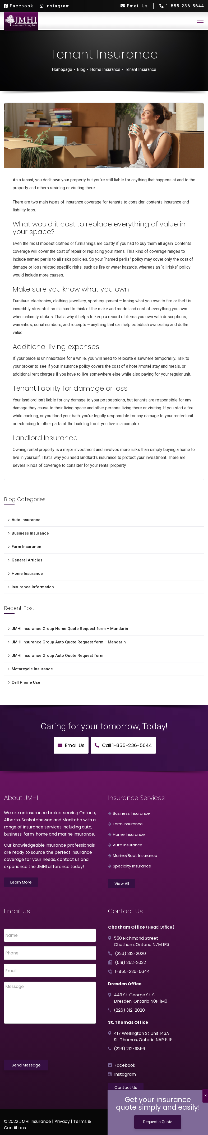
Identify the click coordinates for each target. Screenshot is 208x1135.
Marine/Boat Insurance (135, 855)
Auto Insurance (26, 519)
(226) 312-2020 (130, 953)
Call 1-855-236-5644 (123, 745)
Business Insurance (30, 533)
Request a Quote (157, 1121)
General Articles (27, 560)
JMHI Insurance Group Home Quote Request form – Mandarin (70, 628)
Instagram (55, 5)
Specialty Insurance (132, 866)
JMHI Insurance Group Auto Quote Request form (57, 655)
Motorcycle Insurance (32, 669)
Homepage (62, 69)
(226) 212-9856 (129, 1049)
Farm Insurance (26, 546)
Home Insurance (105, 69)
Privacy (62, 1121)
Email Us (134, 5)
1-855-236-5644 (181, 5)
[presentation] (44, 1041)
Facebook (18, 5)
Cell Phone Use (26, 682)
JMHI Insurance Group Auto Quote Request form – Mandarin (69, 642)
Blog (81, 69)
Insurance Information (33, 587)
